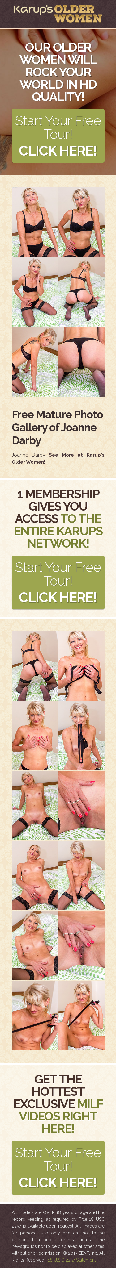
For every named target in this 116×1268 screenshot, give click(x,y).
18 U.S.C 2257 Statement (72, 1260)
